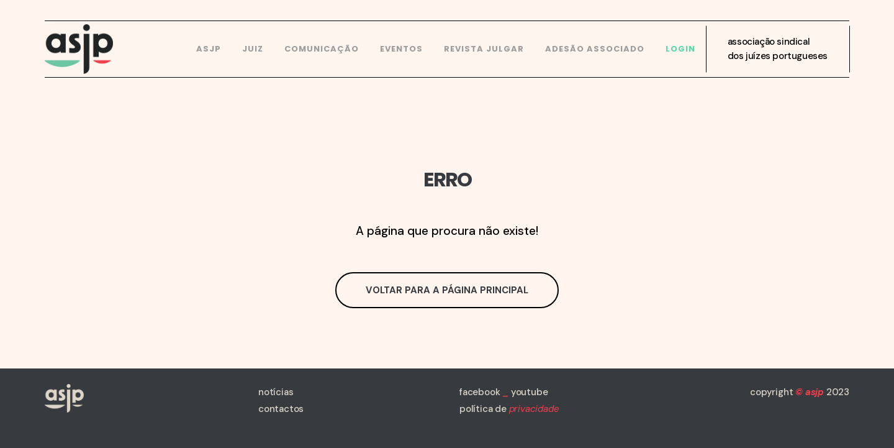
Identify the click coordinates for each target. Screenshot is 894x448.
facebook (479, 392)
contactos (281, 409)
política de (509, 409)
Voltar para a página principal (447, 290)
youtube (529, 392)
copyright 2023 (799, 392)
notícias (275, 392)
